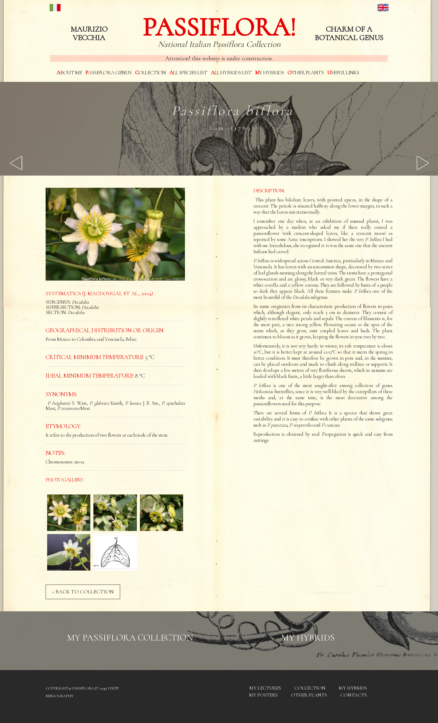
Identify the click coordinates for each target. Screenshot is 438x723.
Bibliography (59, 695)
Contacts (353, 695)
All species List (188, 72)
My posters (263, 695)
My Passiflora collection (130, 637)
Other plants (305, 72)
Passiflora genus (108, 72)
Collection (150, 72)
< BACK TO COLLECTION (83, 591)
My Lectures (265, 688)
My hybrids (269, 72)
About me (69, 72)
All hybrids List (231, 72)
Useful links (343, 72)
